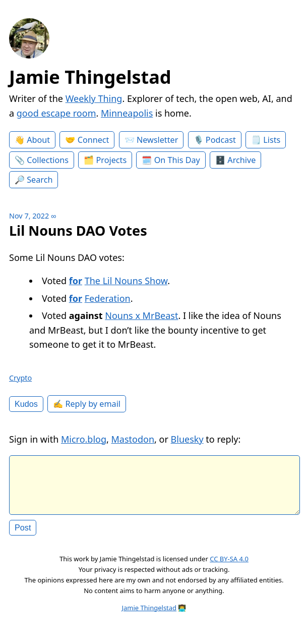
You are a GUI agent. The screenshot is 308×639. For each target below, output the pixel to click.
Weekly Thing (94, 98)
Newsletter (157, 139)
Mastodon (133, 439)
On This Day (177, 160)
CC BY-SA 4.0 (229, 566)
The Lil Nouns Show (126, 281)
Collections (48, 160)
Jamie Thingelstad (90, 77)
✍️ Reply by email (86, 403)
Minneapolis (127, 113)
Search (39, 179)
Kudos (26, 403)
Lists (271, 139)
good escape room (56, 113)
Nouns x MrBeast (141, 315)
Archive (241, 160)
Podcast (221, 139)
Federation (108, 298)
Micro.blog (83, 439)
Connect (93, 139)
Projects (111, 160)
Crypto (20, 378)
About (38, 139)
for (75, 281)
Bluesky (187, 439)
